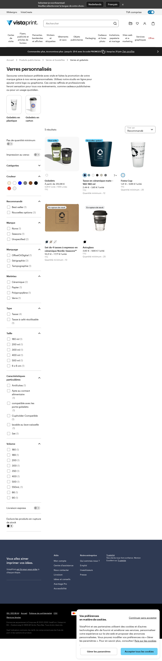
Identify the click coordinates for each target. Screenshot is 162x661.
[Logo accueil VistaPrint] (22, 23)
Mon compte (60, 559)
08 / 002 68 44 (13, 635)
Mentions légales (14, 640)
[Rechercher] (115, 23)
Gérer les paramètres (98, 651)
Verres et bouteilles (55, 60)
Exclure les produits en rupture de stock (24, 520)
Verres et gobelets (79, 60)
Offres (151, 38)
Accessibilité (60, 593)
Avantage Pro (60, 588)
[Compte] (144, 23)
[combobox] (79, 23)
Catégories (13, 165)
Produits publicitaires (30, 60)
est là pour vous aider (27, 569)
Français (112, 4)
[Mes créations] (130, 23)
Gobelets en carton (32, 119)
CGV (55, 635)
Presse (83, 576)
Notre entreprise (91, 555)
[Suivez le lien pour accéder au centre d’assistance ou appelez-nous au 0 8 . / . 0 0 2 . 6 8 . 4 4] (123, 23)
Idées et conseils (58, 582)
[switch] (142, 12)
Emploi (83, 567)
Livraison (58, 576)
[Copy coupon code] (103, 51)
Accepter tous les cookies (139, 651)
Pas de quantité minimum (21, 140)
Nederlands (94, 4)
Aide (65, 555)
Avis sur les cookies (145, 640)
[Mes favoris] (137, 23)
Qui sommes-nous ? (86, 561)
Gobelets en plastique (13, 119)
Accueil (10, 60)
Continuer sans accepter (143, 617)
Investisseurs (86, 571)
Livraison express (16, 507)
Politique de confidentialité (40, 635)
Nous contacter (61, 571)
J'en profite (128, 51)
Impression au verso (18, 154)
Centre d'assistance (60, 565)
